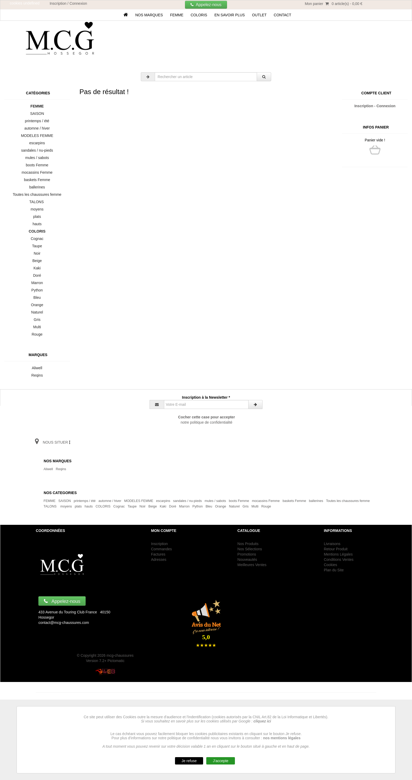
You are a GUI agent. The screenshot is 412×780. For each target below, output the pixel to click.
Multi (37, 327)
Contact (282, 15)
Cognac (37, 239)
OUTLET (259, 15)
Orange (37, 305)
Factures (158, 554)
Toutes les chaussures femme (37, 194)
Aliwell (37, 368)
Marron (37, 283)
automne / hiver (37, 128)
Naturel (37, 312)
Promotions (247, 554)
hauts (37, 224)
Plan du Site (334, 570)
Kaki (37, 268)
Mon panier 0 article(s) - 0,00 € (333, 4)
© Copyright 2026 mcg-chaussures (105, 655)
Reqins (37, 375)
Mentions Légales (338, 554)
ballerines (37, 187)
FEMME (177, 15)
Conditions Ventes (338, 559)
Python (37, 290)
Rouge (37, 334)
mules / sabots (37, 158)
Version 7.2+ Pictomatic (105, 661)
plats (37, 216)
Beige (37, 261)
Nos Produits (248, 544)
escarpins (37, 143)
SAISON (37, 113)
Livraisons (332, 544)
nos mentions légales (281, 738)
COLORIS (199, 15)
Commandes (161, 549)
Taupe (37, 246)
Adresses (158, 559)
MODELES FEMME (37, 136)
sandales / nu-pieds (37, 150)
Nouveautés (247, 559)
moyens (37, 209)
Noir (37, 253)
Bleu (37, 297)
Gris (37, 319)
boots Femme (37, 165)
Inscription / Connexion (68, 3)
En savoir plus (229, 15)
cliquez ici (262, 721)
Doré (37, 275)
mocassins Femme (37, 172)
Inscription (159, 544)
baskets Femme (37, 180)
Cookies (330, 565)
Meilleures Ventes (252, 565)
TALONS (37, 202)
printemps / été (37, 121)
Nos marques (149, 15)
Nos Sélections (250, 549)
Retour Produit (335, 549)
